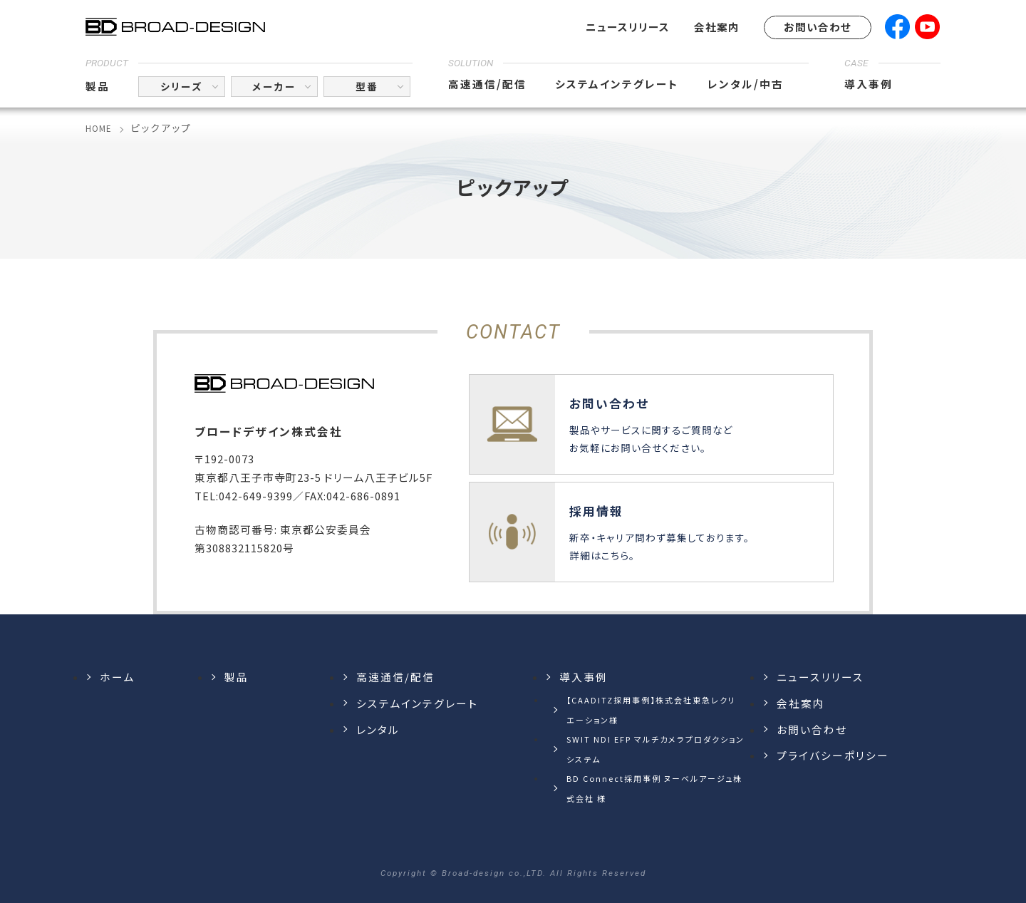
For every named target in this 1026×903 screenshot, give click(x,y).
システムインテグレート (617, 83)
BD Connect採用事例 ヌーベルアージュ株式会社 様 (654, 788)
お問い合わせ (817, 26)
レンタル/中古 (746, 83)
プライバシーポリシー (833, 755)
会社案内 (717, 26)
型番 (367, 86)
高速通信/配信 (487, 83)
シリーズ (181, 86)
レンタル (378, 729)
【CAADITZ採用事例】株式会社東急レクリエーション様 (651, 710)
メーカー (274, 86)
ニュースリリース (628, 26)
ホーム (117, 676)
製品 (98, 85)
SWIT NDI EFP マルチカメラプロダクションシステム (655, 749)
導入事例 (868, 83)
